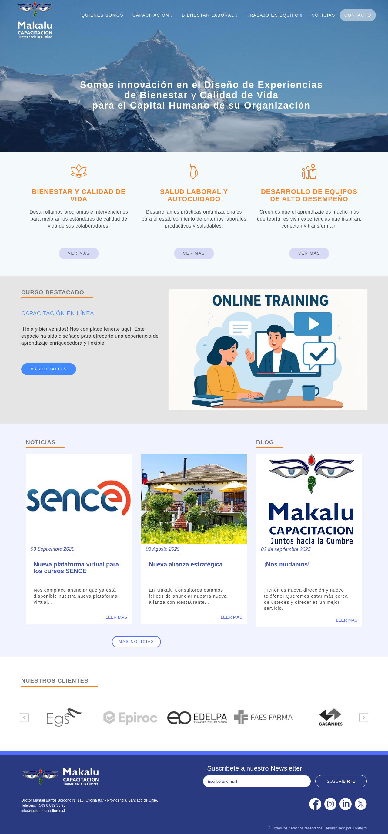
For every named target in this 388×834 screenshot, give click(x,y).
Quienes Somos (103, 15)
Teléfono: (29, 805)
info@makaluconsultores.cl (43, 811)
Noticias (323, 15)
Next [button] (363, 717)
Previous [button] (24, 717)
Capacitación (152, 15)
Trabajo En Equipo (275, 15)
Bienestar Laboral (210, 15)
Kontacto (360, 828)
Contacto (357, 15)
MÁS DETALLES (48, 369)
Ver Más (79, 253)
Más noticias (136, 641)
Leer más (116, 617)
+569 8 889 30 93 (51, 805)
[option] (62, 717)
